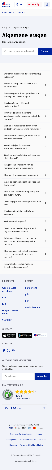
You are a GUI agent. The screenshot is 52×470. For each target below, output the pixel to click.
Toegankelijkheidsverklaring (31, 445)
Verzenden (42, 376)
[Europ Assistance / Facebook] (4, 351)
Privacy (39, 434)
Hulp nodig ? (34, 4)
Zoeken (45, 51)
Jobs (27, 294)
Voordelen (7, 320)
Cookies (42, 439)
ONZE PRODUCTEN (25, 407)
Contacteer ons (32, 307)
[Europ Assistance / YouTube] (14, 351)
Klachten (13, 445)
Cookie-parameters (28, 439)
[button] (19, 4)
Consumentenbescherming (21, 434)
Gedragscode (11, 439)
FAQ (4, 27)
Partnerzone (31, 288)
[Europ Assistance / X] (9, 351)
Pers (27, 301)
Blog (4, 297)
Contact (21, 12)
